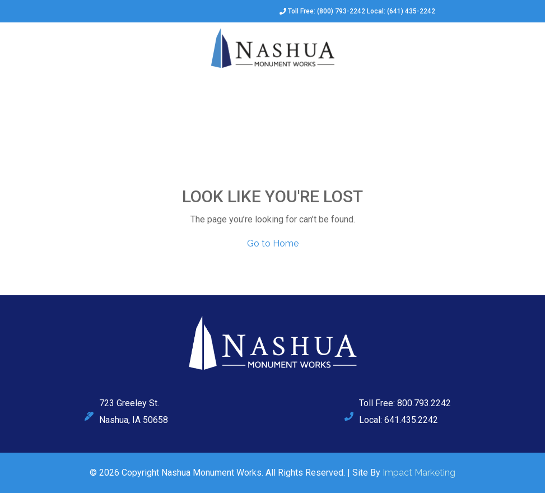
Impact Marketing (419, 472)
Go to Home (273, 243)
